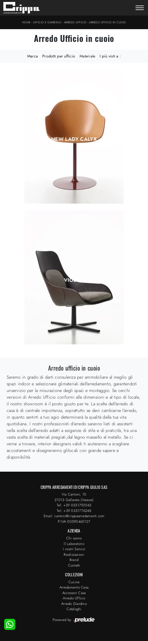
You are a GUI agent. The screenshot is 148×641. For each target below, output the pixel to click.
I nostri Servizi (74, 549)
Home (26, 22)
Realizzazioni (74, 554)
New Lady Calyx (74, 139)
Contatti (74, 565)
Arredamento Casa (74, 587)
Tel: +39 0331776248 (74, 510)
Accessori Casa (74, 592)
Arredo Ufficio (75, 22)
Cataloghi (73, 609)
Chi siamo (74, 538)
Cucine (74, 582)
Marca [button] (32, 56)
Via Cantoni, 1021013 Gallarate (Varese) (74, 497)
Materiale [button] (87, 56)
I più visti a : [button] (110, 56)
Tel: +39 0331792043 (74, 505)
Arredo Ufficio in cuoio (107, 22)
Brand (74, 559)
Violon (74, 280)
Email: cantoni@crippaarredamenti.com (74, 516)
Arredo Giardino (74, 603)
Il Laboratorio (74, 543)
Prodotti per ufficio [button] (58, 56)
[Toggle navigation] (139, 8)
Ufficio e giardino (47, 22)
